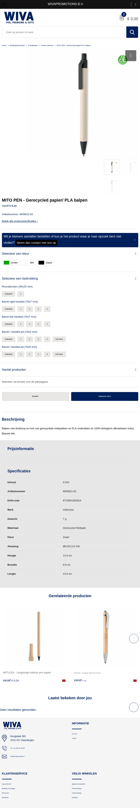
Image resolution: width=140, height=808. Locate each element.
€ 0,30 (82, 633)
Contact (76, 693)
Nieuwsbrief (8, 756)
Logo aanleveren (11, 738)
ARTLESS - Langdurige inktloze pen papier (27, 625)
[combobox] (64, 32)
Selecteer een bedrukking (23, 223)
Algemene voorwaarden (84, 738)
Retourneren (8, 750)
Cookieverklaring (81, 750)
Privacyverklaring (81, 744)
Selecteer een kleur (18, 197)
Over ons (77, 687)
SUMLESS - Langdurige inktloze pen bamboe (99, 625)
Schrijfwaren (41, 45)
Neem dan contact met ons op (36, 186)
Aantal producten (16, 321)
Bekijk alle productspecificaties (20, 164)
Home (5, 45)
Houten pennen (60, 45)
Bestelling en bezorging (14, 744)
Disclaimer (77, 756)
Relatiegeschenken (22, 45)
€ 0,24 (11, 633)
